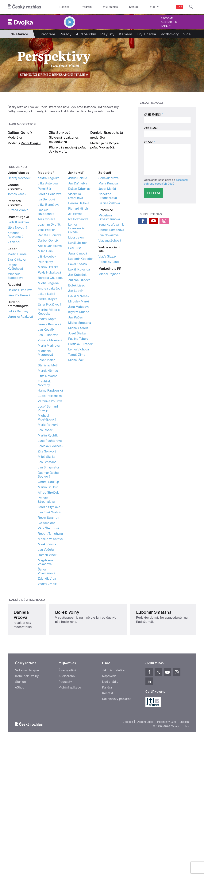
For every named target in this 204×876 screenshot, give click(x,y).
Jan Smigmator (48, 546)
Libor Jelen (76, 316)
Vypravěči (106, 226)
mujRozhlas (100, 6)
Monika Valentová (50, 618)
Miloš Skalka (46, 535)
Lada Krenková (18, 301)
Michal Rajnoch (109, 353)
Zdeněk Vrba (47, 657)
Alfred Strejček (48, 571)
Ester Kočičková (49, 383)
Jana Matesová (79, 385)
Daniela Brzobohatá (106, 211)
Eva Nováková (108, 314)
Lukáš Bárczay (18, 390)
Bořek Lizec (76, 364)
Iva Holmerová (78, 298)
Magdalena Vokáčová (45, 641)
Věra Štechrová (49, 607)
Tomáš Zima (76, 433)
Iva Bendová (46, 278)
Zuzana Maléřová (50, 419)
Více (188, 34)
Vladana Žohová (109, 319)
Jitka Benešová (49, 283)
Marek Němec (48, 449)
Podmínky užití (166, 829)
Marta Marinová (49, 424)
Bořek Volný (90, 725)
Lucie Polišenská (50, 474)
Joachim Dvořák (49, 303)
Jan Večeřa (46, 628)
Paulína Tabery (78, 417)
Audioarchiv (169, 22)
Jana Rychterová (50, 519)
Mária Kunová (108, 262)
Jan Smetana (47, 541)
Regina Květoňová (15, 345)
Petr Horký (45, 340)
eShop (19, 795)
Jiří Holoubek (47, 335)
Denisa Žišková (109, 282)
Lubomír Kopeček (81, 337)
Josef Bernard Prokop (48, 487)
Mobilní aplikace (70, 795)
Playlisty (107, 34)
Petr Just (74, 327)
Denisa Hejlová (78, 282)
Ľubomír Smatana (159, 725)
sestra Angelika (48, 257)
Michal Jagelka (48, 362)
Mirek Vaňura (47, 623)
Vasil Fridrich (47, 308)
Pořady (65, 34)
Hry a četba (146, 34)
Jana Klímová (77, 332)
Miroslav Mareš (79, 380)
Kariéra (107, 795)
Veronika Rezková (20, 395)
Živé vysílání (67, 778)
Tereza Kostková (49, 403)
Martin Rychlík (48, 514)
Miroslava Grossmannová (109, 296)
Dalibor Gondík (20, 211)
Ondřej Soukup (48, 560)
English (184, 829)
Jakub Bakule (77, 257)
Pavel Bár (44, 267)
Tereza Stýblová (49, 586)
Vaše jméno (153, 114)
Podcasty (65, 790)
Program (80, 6)
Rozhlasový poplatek (116, 807)
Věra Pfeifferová (19, 374)
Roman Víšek (47, 634)
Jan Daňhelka (77, 262)
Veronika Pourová (50, 480)
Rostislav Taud (108, 340)
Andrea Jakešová (50, 367)
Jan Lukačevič (48, 414)
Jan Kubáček (77, 353)
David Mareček (78, 375)
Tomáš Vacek (17, 273)
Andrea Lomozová (111, 308)
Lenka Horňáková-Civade (76, 307)
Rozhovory (170, 34)
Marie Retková (48, 503)
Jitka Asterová (48, 262)
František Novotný (44, 462)
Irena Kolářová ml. (111, 303)
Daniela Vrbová (29, 725)
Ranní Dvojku (30, 222)
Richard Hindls (78, 287)
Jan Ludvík (75, 369)
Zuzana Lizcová (79, 359)
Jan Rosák (45, 509)
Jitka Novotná (17, 306)
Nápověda (109, 784)
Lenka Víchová (78, 428)
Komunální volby (27, 784)
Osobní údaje (145, 829)
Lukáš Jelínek (77, 321)
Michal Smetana (79, 401)
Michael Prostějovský (47, 496)
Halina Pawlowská (50, 469)
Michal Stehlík (78, 407)
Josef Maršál (107, 267)
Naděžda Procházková (107, 274)
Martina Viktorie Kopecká (49, 390)
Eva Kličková (17, 338)
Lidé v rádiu (110, 790)
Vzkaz (149, 142)
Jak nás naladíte (113, 778)
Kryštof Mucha (78, 391)
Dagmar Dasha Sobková (48, 553)
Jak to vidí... (58, 230)
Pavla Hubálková (49, 351)
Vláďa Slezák (107, 335)
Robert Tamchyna (50, 612)
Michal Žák (76, 439)
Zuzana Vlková (18, 289)
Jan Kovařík (46, 408)
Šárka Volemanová (46, 650)
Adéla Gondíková (50, 324)
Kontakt (107, 801)
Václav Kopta (47, 398)
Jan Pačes (75, 396)
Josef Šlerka (77, 412)
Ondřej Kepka (47, 378)
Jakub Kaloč (46, 372)
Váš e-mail (151, 128)
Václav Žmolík (47, 663)
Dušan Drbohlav (79, 267)
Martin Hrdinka (48, 346)
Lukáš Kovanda (79, 348)
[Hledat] (191, 7)
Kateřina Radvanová (15, 313)
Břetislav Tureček (80, 423)
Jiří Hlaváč (75, 292)
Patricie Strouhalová (46, 578)
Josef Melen (46, 439)
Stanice (119, 6)
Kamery (166, 26)
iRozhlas (62, 6)
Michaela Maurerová (45, 431)
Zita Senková (60, 211)
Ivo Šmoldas (46, 602)
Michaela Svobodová (15, 354)
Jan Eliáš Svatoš (49, 591)
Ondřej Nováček (19, 257)
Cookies (128, 829)
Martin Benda (17, 333)
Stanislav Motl (48, 444)
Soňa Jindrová (108, 257)
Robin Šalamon (48, 596)
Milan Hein (45, 330)
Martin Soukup (48, 566)
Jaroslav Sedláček (50, 525)
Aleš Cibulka (46, 298)
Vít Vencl (14, 321)
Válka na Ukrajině (27, 778)
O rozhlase (138, 6)
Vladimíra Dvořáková (75, 274)
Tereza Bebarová (49, 273)
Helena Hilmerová (20, 369)
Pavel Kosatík (77, 343)
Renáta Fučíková (49, 314)
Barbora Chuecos (50, 356)
